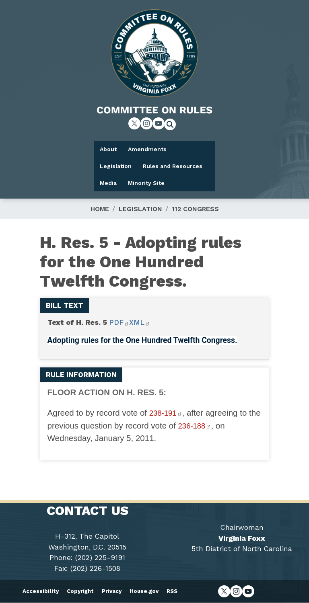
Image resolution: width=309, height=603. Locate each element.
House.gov (144, 591)
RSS (172, 591)
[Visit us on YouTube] (158, 123)
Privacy (112, 591)
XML (139, 322)
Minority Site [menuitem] (146, 183)
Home (100, 209)
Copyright (80, 591)
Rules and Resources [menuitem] (172, 166)
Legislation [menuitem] (116, 166)
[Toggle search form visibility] (173, 125)
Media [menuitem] (108, 183)
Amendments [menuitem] (147, 149)
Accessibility (41, 591)
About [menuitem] (108, 149)
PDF (119, 322)
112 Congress (195, 209)
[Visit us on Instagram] (146, 123)
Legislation (140, 209)
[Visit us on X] (134, 123)
